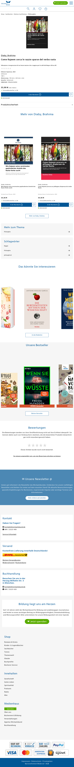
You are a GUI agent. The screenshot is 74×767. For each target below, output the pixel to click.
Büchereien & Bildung (12, 715)
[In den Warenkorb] (35, 94)
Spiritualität (9, 685)
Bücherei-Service (10, 665)
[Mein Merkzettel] (39, 9)
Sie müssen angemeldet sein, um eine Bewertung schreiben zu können (37, 456)
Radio (6, 692)
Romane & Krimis (10, 642)
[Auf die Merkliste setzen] (71, 94)
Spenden (10, 709)
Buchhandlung (10, 725)
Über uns (7, 712)
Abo (6, 695)
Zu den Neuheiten (37, 335)
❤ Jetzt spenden (60, 3)
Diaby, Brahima (8, 55)
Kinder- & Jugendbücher (13, 645)
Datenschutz (36, 761)
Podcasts (7, 689)
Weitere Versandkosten (12, 560)
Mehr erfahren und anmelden (37, 498)
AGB (47, 764)
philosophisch (8, 255)
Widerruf (40, 764)
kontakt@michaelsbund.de (15, 527)
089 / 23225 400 (11, 529)
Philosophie (7, 232)
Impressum (26, 761)
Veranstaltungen (10, 719)
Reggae (6, 246)
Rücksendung (21, 563)
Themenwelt (9, 655)
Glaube (7, 658)
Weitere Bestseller (37, 413)
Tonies (6, 652)
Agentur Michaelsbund (13, 722)
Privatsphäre (47, 761)
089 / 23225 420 (11, 589)
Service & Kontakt (9, 534)
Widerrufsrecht (8, 563)
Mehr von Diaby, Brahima (37, 216)
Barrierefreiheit (31, 764)
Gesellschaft (9, 679)
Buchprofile (8, 662)
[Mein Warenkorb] (45, 8)
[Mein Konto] (34, 8)
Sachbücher (8, 649)
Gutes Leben (9, 682)
